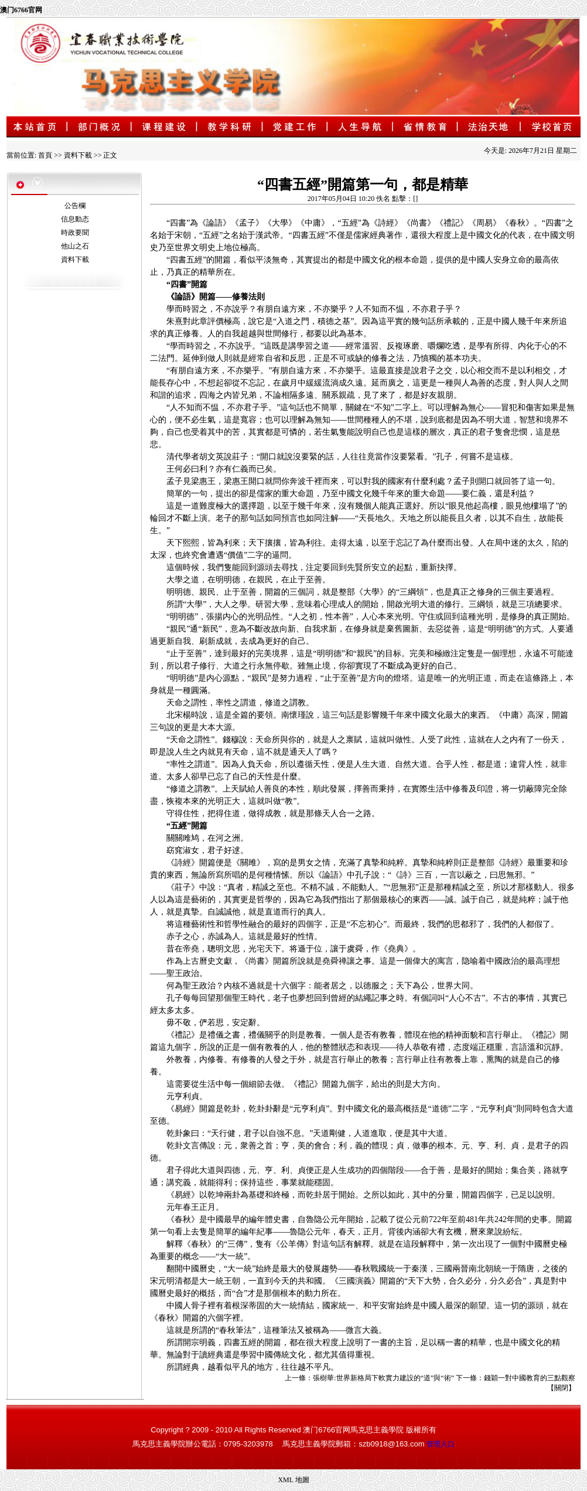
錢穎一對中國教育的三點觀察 (529, 1378)
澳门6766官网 (21, 10)
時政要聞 (75, 232)
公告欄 (75, 206)
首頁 (45, 155)
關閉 (561, 1388)
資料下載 (78, 155)
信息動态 (75, 219)
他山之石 (75, 246)
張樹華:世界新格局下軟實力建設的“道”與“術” (383, 1378)
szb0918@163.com (391, 1443)
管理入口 (440, 1444)
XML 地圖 (293, 1480)
